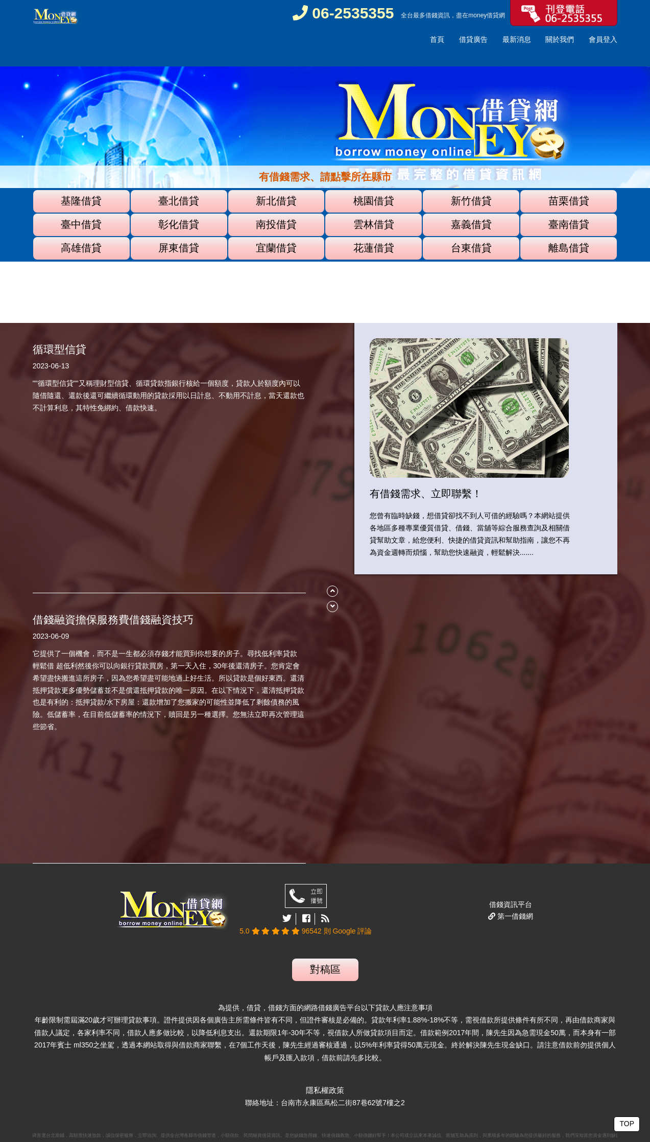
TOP (626, 1124)
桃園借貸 (373, 200)
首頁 (437, 39)
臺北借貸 (178, 200)
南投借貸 (276, 224)
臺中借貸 (81, 224)
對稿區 (325, 969)
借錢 (431, 15)
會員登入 (603, 39)
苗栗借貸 (568, 200)
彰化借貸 (178, 224)
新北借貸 (276, 200)
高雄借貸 (81, 247)
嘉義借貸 (471, 224)
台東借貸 (471, 247)
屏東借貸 (178, 247)
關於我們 (559, 39)
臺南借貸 (568, 224)
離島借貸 (568, 247)
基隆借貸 (81, 200)
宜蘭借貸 (276, 247)
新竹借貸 (471, 200)
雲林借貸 (373, 224)
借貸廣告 (473, 39)
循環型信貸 (59, 349)
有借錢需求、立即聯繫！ (426, 493)
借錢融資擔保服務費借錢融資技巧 (113, 619)
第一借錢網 (514, 916)
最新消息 (516, 39)
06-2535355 (343, 13)
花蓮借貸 (373, 247)
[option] (325, 163)
